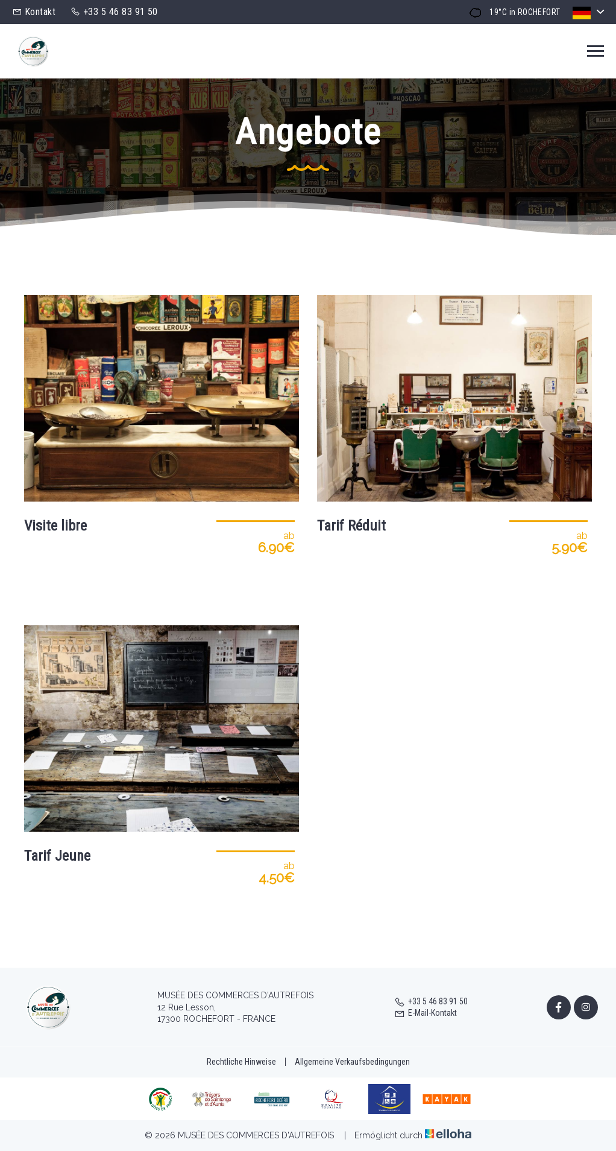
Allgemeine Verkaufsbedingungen (352, 1062)
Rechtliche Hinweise (241, 1062)
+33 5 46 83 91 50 (431, 1001)
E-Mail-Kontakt (425, 1013)
